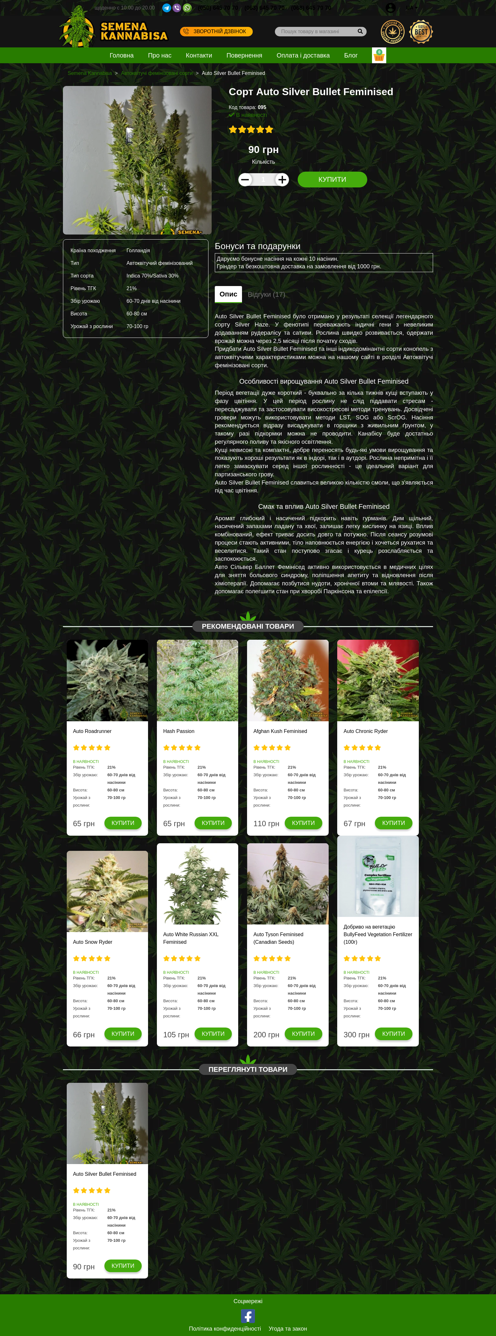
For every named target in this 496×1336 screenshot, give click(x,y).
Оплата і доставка (303, 55)
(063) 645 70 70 (265, 8)
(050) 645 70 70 (218, 8)
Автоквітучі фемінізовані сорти (157, 73)
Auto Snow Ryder (93, 942)
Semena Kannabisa (90, 73)
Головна (122, 55)
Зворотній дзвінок (214, 31)
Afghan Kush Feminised (280, 731)
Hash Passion (179, 731)
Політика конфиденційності (225, 1329)
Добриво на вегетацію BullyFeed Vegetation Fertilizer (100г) (378, 934)
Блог (351, 55)
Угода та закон (288, 1329)
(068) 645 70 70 (311, 8)
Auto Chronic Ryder (366, 731)
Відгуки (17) (266, 294)
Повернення (244, 55)
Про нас (159, 55)
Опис (228, 294)
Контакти (199, 55)
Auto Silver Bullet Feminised (104, 1174)
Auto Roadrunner (92, 731)
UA (412, 7)
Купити (332, 179)
